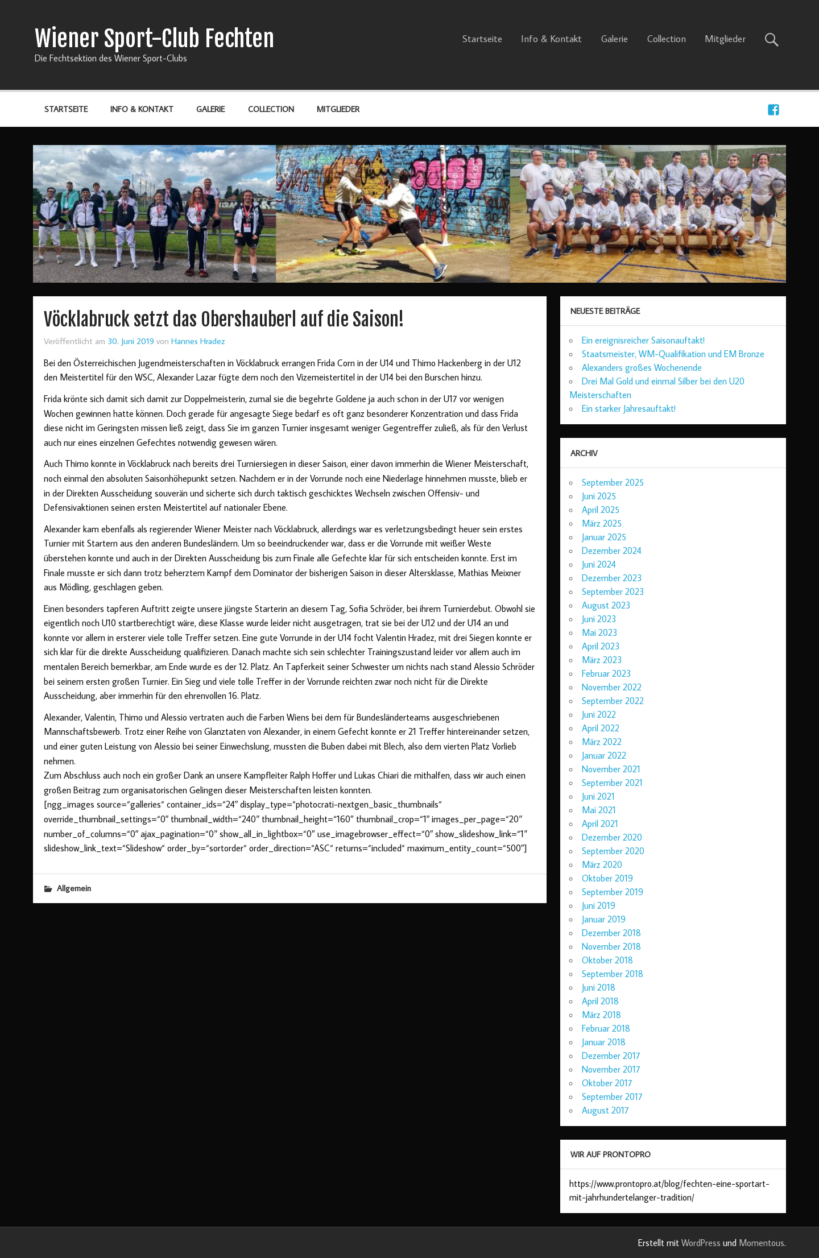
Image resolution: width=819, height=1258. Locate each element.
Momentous (761, 1242)
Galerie (614, 38)
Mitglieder (725, 38)
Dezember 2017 (611, 1055)
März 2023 (602, 659)
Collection (666, 38)
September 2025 (613, 482)
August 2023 (606, 605)
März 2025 (602, 523)
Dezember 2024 (612, 550)
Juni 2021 (598, 796)
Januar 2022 (604, 755)
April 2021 (600, 823)
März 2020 (602, 864)
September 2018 (612, 973)
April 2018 (600, 1001)
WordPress (701, 1242)
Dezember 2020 (612, 837)
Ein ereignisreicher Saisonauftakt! (643, 340)
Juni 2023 (599, 618)
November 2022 (612, 687)
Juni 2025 (599, 496)
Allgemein (74, 888)
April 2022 (600, 728)
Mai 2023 (600, 632)
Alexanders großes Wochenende (642, 367)
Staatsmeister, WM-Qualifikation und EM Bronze (673, 353)
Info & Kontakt (551, 38)
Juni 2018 (598, 987)
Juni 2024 (599, 564)
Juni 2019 (598, 905)
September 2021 (612, 782)
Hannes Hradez (198, 340)
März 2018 (601, 1014)
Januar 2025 (604, 537)
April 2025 (600, 509)
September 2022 (613, 700)
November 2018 (611, 946)
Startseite (482, 38)
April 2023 (601, 646)
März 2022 (602, 741)
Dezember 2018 (611, 932)
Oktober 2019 (607, 878)
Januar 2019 (604, 919)
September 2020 (613, 850)
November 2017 (611, 1069)
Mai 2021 (599, 810)
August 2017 (605, 1110)
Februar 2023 (606, 673)
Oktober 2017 (607, 1083)
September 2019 (612, 891)
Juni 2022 (599, 714)
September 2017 (612, 1096)
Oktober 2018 (607, 960)
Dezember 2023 (612, 578)
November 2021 (611, 769)
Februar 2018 (606, 1028)
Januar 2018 (604, 1042)
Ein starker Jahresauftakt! (629, 408)
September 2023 (613, 591)
